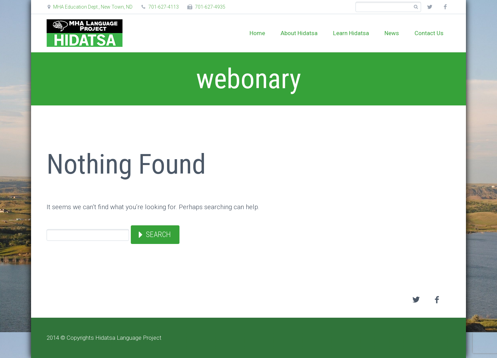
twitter (430, 7)
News (391, 33)
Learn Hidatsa (351, 33)
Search (158, 234)
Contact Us (429, 33)
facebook (445, 7)
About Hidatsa (299, 33)
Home (257, 33)
